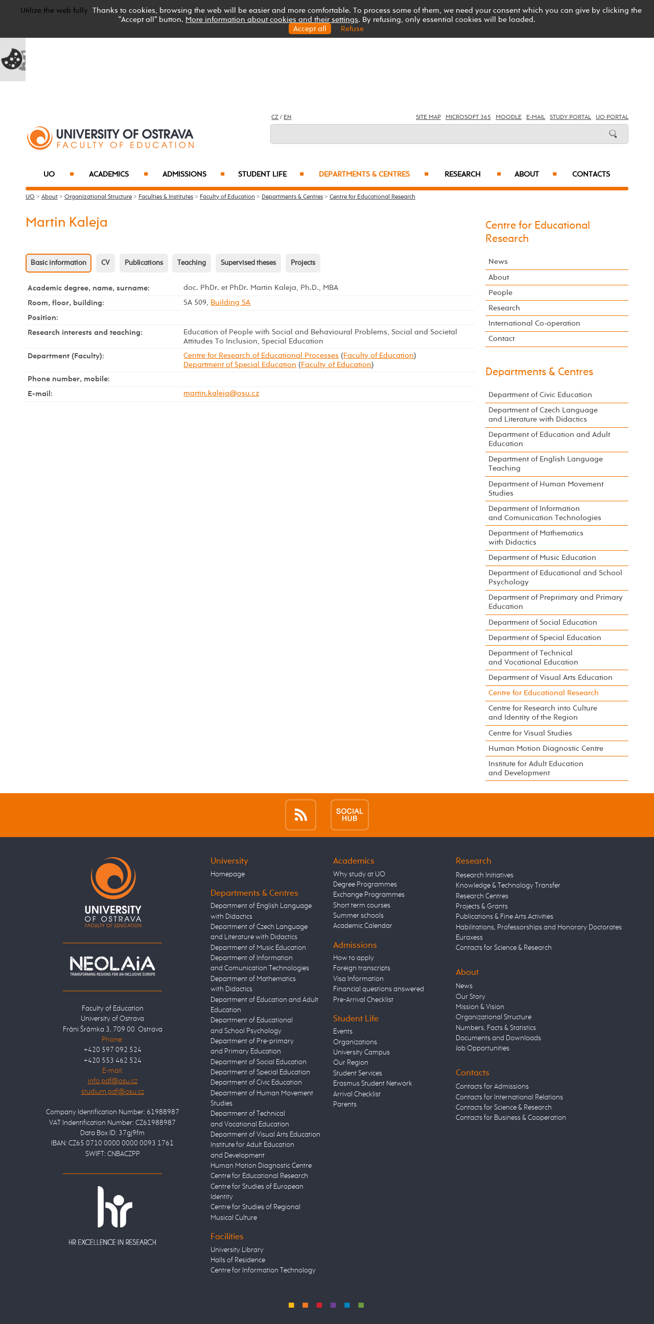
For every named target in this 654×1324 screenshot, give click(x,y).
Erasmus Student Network (372, 1083)
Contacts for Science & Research (504, 947)
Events (343, 1031)
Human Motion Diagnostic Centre (545, 748)
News (498, 261)
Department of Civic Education (540, 395)
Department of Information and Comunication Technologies (544, 513)
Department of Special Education (239, 365)
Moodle (509, 117)
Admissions (193, 174)
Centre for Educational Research (372, 197)
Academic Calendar (362, 925)
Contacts (591, 174)
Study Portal (570, 117)
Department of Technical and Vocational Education (533, 657)
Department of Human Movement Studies (545, 488)
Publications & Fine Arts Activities (504, 916)
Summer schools (358, 915)
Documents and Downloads (498, 1038)
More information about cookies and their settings (271, 19)
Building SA (230, 302)
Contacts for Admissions (492, 1086)
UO (59, 174)
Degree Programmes (365, 884)
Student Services (357, 1073)
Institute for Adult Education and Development (535, 768)
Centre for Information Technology (263, 1270)
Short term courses (361, 905)
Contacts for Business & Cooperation (511, 1117)
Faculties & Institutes (165, 197)
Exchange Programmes (369, 894)
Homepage (228, 874)
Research (473, 174)
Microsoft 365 (468, 117)
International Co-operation (534, 323)
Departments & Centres (374, 174)
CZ (274, 117)
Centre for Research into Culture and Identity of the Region (542, 712)
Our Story (470, 996)
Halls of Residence (238, 1260)
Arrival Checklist (357, 1094)
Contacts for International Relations (509, 1097)
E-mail (535, 117)
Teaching (191, 262)
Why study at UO (359, 874)
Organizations (355, 1042)
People (500, 293)
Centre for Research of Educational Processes (261, 355)
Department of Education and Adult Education (549, 439)
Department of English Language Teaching (545, 463)
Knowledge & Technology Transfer (508, 885)
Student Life (271, 174)
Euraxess (469, 937)
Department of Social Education (542, 622)
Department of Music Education (542, 557)
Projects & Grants (482, 906)
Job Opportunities (482, 1048)
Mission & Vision (480, 1007)
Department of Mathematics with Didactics (535, 537)
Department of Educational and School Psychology (555, 577)
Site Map (428, 117)
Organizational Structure (98, 197)
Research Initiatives (484, 875)
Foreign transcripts (361, 968)
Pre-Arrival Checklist (363, 999)
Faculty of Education (227, 197)
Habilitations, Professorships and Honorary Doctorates (539, 927)
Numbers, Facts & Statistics (496, 1028)
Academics (118, 174)
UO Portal (612, 117)
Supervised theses (248, 262)
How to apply (353, 958)
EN (287, 117)
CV (105, 262)
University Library (237, 1250)
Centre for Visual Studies (530, 733)
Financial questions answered (378, 989)
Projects (303, 262)
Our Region (350, 1062)
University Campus (361, 1052)
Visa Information (358, 979)
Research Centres (482, 896)
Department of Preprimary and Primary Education (555, 602)
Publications (144, 262)
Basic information (58, 262)
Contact (501, 338)
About (536, 174)
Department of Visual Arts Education (550, 677)
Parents (345, 1104)
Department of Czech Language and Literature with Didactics (543, 414)
